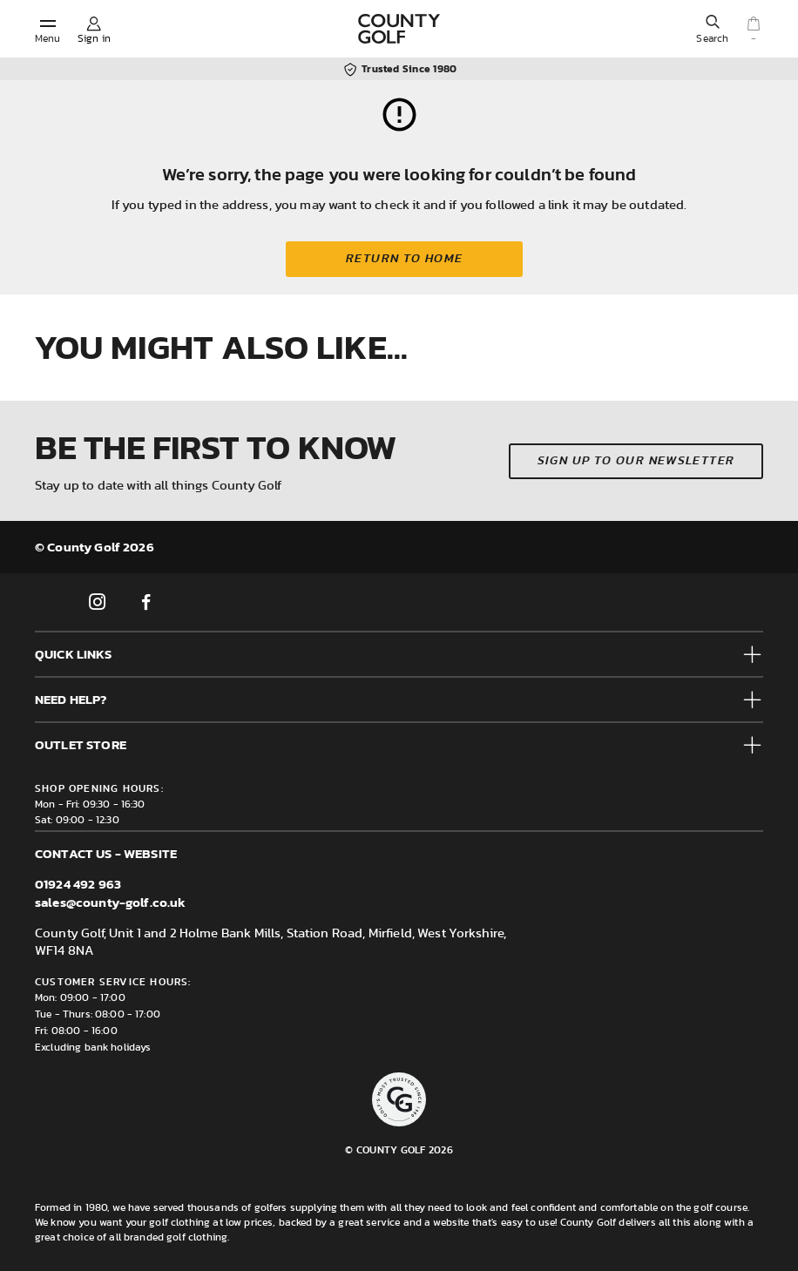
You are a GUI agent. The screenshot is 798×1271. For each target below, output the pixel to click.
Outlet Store (80, 744)
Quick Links (73, 654)
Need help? (71, 699)
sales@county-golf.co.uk (110, 902)
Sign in (94, 38)
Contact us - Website (106, 853)
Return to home (404, 259)
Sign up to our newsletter (636, 461)
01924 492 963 (78, 884)
